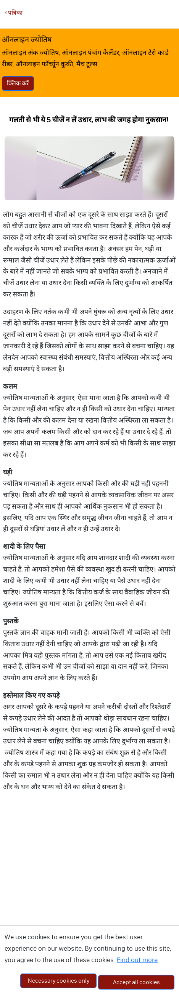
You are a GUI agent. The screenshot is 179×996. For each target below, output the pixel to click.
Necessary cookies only (58, 980)
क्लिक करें (18, 83)
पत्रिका (14, 12)
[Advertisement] (87, 898)
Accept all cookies (136, 982)
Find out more (137, 960)
